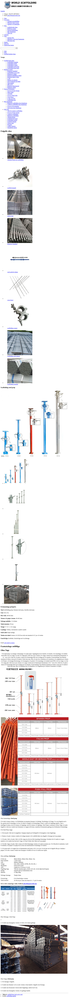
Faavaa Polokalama (12, 30)
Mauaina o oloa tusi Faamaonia (15, 39)
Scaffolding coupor (12, 65)
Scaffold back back (12, 118)
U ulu (8, 78)
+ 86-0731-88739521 (13, 14)
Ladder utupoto (11, 126)
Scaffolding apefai (12, 120)
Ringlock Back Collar (13, 77)
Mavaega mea (11, 40)
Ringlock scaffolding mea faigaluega (17, 103)
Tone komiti (10, 83)
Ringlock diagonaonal (13, 86)
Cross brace (10, 97)
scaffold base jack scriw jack (15, 994)
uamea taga (10, 216)
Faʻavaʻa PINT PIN (12, 95)
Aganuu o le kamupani (13, 24)
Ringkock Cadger (12, 74)
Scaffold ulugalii (11, 121)
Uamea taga (10, 123)
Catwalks (9, 94)
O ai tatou (6, 19)
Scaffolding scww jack (13, 72)
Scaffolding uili (11, 100)
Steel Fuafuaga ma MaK (13, 81)
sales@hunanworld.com (13, 15)
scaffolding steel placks (13, 356)
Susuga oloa (10, 37)
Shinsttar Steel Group (13, 22)
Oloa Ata (9, 33)
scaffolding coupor (12, 328)
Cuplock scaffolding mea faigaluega (17, 104)
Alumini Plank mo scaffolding (15, 160)
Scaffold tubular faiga (10, 54)
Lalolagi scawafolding (13, 21)
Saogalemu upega (12, 127)
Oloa (5, 25)
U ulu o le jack (11, 98)
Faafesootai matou (9, 45)
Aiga (5, 18)
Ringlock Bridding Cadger (14, 75)
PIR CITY (10, 84)
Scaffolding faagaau (12, 62)
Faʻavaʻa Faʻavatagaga (13, 106)
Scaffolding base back (13, 68)
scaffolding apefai (11, 996)
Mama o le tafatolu (12, 80)
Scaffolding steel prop (13, 66)
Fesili (2, 643)
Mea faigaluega (11, 31)
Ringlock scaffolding (13, 115)
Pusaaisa (9, 124)
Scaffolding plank (12, 63)
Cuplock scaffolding (12, 114)
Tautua (6, 42)
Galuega (6, 34)
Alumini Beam (11, 117)
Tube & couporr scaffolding (14, 111)
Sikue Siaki (10, 92)
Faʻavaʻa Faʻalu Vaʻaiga (13, 90)
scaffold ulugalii (11, 188)
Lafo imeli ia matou (9, 643)
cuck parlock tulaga (12, 272)
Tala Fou (6, 43)
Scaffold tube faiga (12, 27)
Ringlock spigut (11, 87)
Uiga (5, 36)
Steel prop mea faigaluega (14, 108)
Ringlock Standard (12, 71)
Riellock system (11, 28)
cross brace (10, 300)
